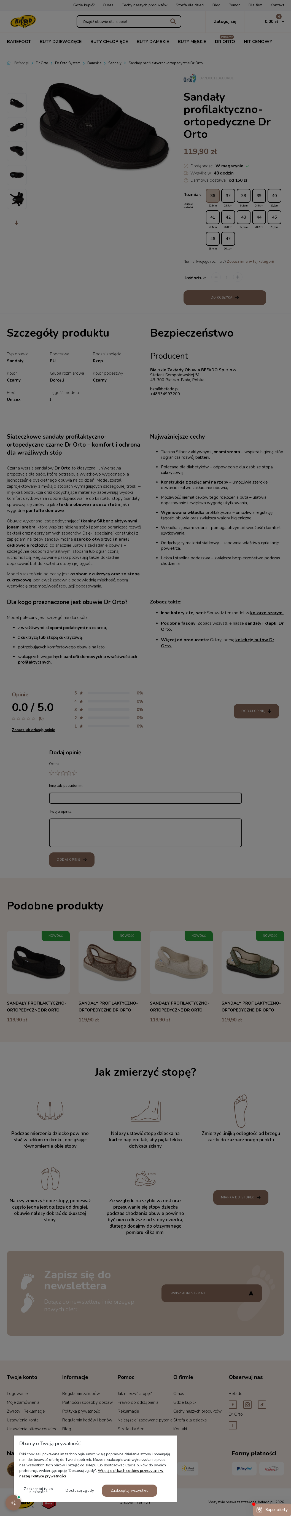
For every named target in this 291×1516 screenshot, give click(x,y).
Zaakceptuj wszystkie (130, 1490)
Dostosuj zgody (80, 1490)
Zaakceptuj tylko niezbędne (38, 1490)
